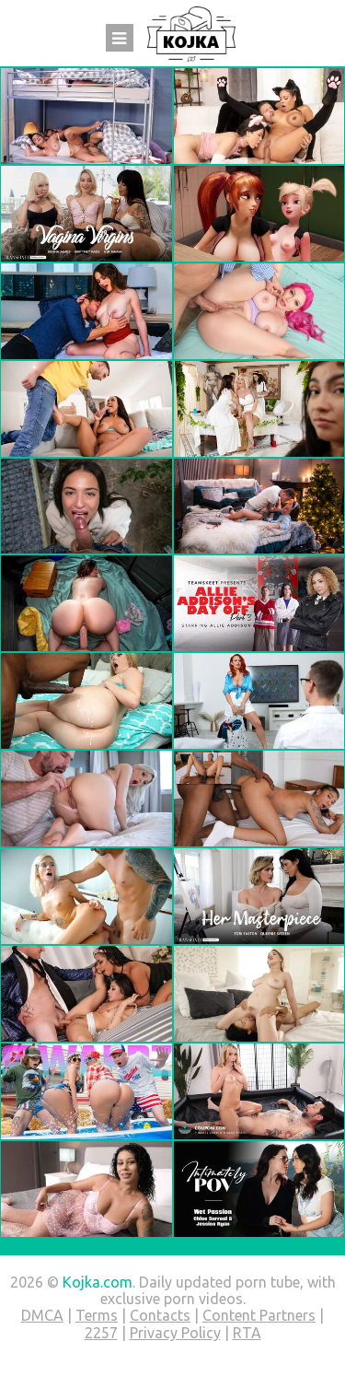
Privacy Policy (175, 1332)
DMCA (42, 1315)
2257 (101, 1332)
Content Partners (259, 1315)
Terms (96, 1315)
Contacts (160, 1315)
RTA (247, 1332)
